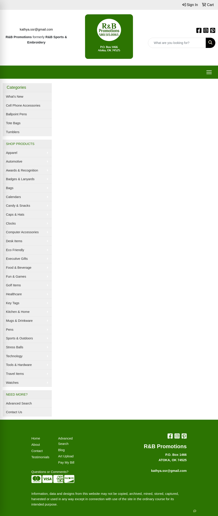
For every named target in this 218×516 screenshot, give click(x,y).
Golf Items (13, 285)
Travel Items (15, 374)
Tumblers (13, 132)
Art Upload (66, 456)
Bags (9, 188)
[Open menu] (209, 72)
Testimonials (40, 457)
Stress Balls (14, 347)
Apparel (11, 153)
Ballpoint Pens (16, 114)
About (35, 444)
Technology (14, 356)
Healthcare (14, 294)
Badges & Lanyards (20, 179)
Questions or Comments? (50, 472)
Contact (37, 451)
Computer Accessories (22, 232)
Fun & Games (16, 276)
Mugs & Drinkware (19, 320)
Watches (12, 382)
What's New (14, 96)
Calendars (13, 197)
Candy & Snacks (18, 205)
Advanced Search (19, 403)
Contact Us (14, 412)
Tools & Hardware (19, 365)
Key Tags (12, 303)
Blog (61, 450)
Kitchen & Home (18, 312)
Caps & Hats (15, 214)
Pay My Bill (66, 462)
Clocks (11, 223)
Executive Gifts (17, 258)
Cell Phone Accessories (23, 105)
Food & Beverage (18, 267)
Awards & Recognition (22, 170)
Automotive (14, 161)
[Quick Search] (177, 43)
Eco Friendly (15, 250)
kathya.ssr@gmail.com (36, 29)
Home (35, 438)
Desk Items (14, 241)
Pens (9, 329)
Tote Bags (13, 123)
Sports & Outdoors (19, 338)
